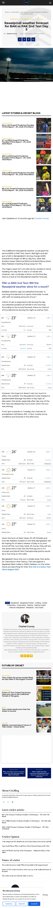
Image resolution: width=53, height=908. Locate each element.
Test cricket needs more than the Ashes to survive (16, 710)
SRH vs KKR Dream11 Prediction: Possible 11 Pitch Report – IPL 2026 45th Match (16, 158)
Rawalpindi (30, 607)
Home (7, 12)
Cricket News (15, 12)
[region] (21, 898)
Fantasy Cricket (7, 123)
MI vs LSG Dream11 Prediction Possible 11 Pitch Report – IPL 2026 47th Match (18, 126)
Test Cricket (39, 607)
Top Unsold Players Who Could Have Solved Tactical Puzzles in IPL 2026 (25, 846)
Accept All (34, 904)
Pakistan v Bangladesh (17, 607)
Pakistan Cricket (40, 605)
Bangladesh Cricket (27, 19)
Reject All (22, 904)
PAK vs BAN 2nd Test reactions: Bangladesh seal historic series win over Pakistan (39, 774)
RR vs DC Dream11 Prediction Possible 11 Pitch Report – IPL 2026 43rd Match (18, 189)
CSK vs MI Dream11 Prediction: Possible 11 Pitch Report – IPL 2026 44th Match (18, 174)
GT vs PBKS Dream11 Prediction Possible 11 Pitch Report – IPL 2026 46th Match (16, 142)
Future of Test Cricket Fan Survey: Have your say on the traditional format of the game (16, 694)
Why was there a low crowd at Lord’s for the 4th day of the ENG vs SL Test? (13, 773)
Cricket (44, 603)
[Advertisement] (26, 236)
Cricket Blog (11, 605)
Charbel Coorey (12, 33)
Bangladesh (14, 19)
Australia (5, 723)
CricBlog (40, 19)
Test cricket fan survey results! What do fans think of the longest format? (17, 678)
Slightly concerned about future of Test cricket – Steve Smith (16, 726)
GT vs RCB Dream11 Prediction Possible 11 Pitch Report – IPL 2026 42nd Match (16, 205)
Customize (8, 904)
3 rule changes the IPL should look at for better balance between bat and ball (26, 842)
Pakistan (30, 605)
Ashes (4, 707)
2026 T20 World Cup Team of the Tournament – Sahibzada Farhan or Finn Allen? (26, 851)
